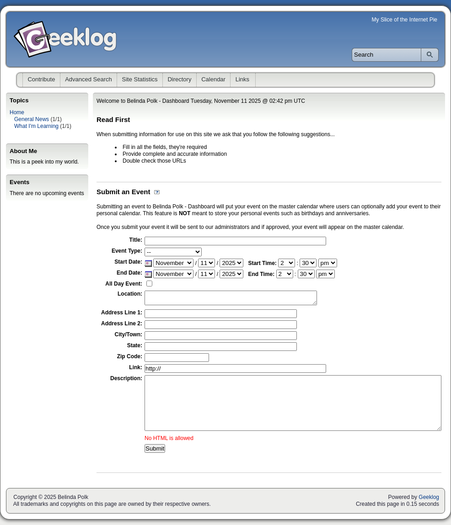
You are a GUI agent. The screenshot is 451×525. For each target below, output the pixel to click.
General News (31, 119)
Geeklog (429, 497)
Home (17, 112)
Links (242, 79)
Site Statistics (140, 79)
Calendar (213, 79)
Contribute (41, 79)
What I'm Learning (36, 126)
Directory (179, 79)
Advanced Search (88, 79)
